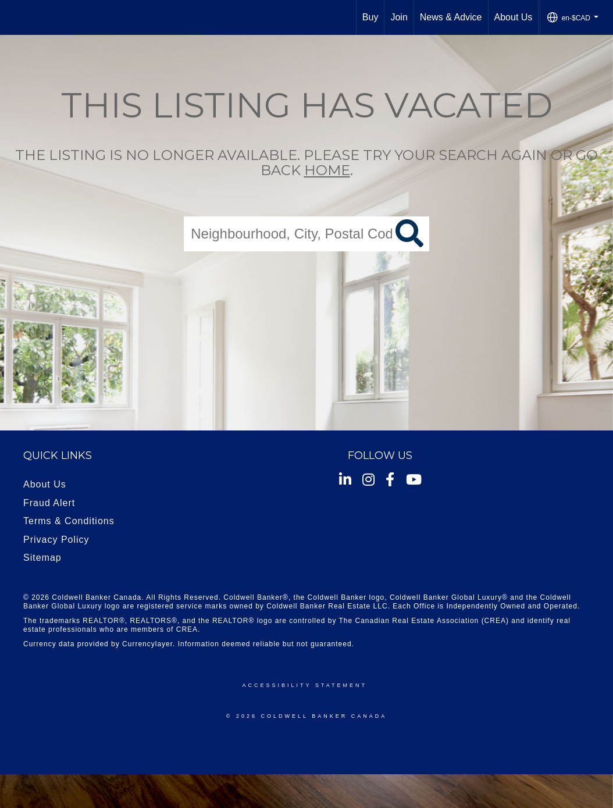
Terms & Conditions (69, 521)
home (327, 170)
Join (398, 17)
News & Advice (451, 17)
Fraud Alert (49, 503)
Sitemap (42, 558)
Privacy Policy (56, 539)
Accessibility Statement (305, 685)
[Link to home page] (15, 17)
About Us (513, 17)
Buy (370, 17)
